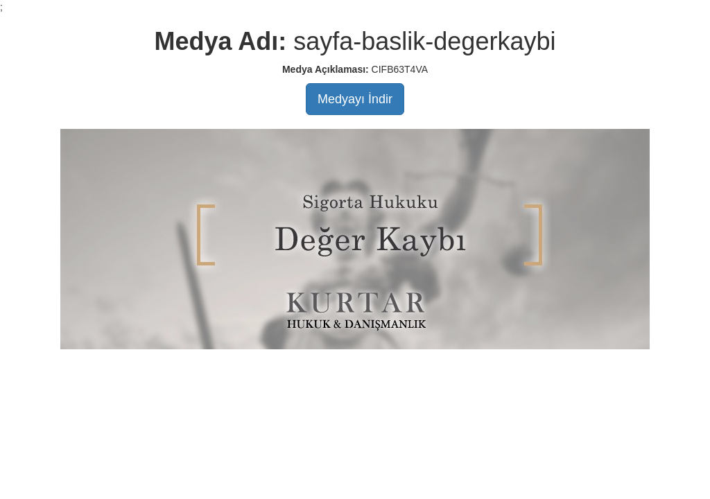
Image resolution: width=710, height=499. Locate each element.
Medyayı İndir (355, 99)
